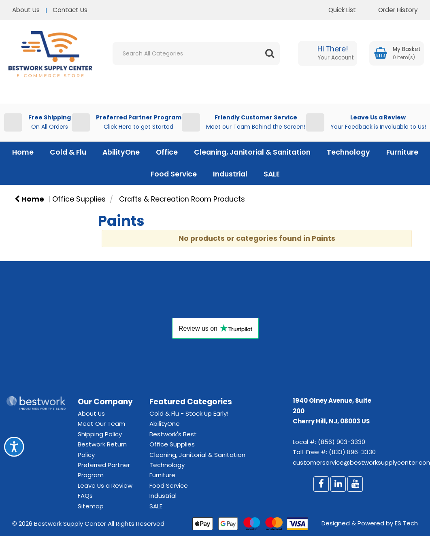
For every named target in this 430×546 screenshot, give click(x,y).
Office (167, 152)
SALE (272, 174)
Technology (348, 152)
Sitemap (91, 506)
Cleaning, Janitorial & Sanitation (252, 152)
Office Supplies (79, 199)
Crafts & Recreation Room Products (182, 199)
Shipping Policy (100, 434)
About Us (26, 10)
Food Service (174, 174)
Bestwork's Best (173, 434)
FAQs (85, 495)
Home (23, 152)
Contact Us (70, 10)
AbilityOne (121, 152)
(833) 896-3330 (352, 452)
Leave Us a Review (105, 485)
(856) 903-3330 (341, 442)
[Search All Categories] (196, 53)
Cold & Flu (68, 152)
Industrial (230, 174)
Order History (392, 10)
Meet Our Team (101, 423)
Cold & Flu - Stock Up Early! (188, 413)
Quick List (336, 10)
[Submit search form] (270, 53)
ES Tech (406, 523)
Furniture (402, 152)
